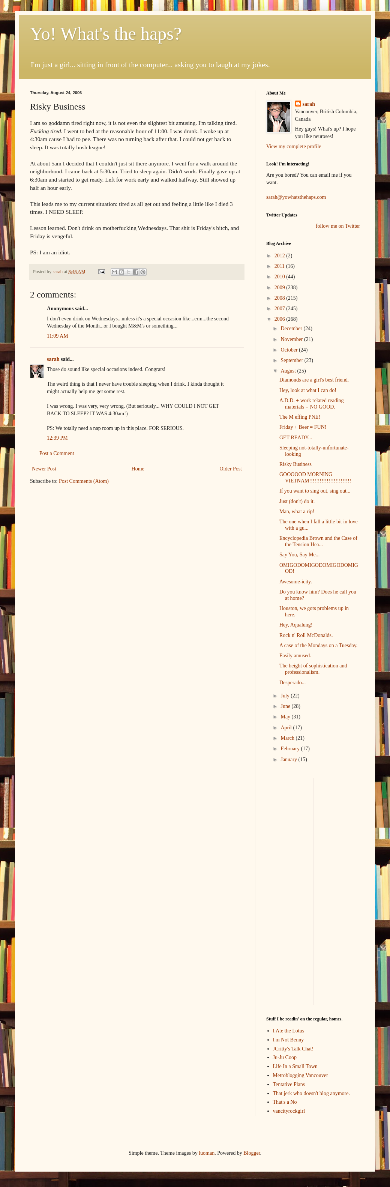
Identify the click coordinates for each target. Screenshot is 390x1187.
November (292, 339)
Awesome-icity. (295, 581)
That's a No (285, 1102)
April (286, 727)
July (285, 696)
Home (138, 469)
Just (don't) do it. (297, 501)
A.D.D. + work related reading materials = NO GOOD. (311, 404)
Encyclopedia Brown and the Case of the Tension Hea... (318, 541)
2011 (280, 266)
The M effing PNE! (299, 417)
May (285, 717)
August (288, 371)
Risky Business (295, 464)
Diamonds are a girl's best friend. (314, 380)
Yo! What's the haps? (106, 34)
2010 (280, 276)
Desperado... (292, 682)
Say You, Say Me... (299, 554)
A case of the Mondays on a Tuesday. (318, 645)
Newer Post (44, 469)
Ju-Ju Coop (285, 1057)
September (292, 360)
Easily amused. (295, 655)
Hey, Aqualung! (296, 625)
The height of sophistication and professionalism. (313, 669)
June (285, 706)
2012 (280, 255)
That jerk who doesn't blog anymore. (311, 1093)
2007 (280, 308)
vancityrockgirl (289, 1111)
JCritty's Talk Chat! (293, 1049)
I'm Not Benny (288, 1040)
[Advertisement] (288, 890)
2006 (280, 319)
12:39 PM (57, 438)
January (289, 759)
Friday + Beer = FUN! (302, 427)
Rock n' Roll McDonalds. (306, 635)
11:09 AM (57, 336)
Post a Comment (56, 453)
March (288, 738)
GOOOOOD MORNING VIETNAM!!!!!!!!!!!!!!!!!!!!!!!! (315, 478)
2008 (280, 298)
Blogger (251, 1153)
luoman (206, 1153)
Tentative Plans (289, 1084)
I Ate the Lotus (288, 1031)
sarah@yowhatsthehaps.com (296, 197)
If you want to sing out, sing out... (314, 491)
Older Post (231, 469)
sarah (58, 271)
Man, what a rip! (296, 511)
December (291, 328)
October (289, 350)
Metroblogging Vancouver (300, 1075)
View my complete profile (293, 146)
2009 (280, 287)
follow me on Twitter (338, 226)
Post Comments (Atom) (84, 481)
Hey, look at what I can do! (307, 390)
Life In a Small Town (295, 1066)
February (290, 748)
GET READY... (295, 437)
